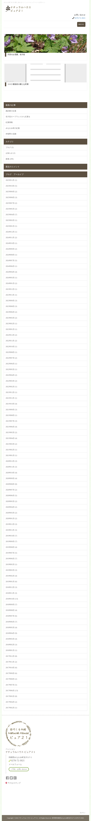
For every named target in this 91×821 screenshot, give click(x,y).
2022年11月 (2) (11, 341)
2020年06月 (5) (11, 495)
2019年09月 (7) (11, 541)
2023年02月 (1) (11, 324)
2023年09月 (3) (11, 301)
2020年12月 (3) (11, 461)
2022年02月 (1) (11, 387)
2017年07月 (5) (11, 685)
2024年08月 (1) (11, 255)
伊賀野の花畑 (11, 134)
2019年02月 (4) (11, 576)
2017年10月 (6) (11, 668)
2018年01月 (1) (11, 650)
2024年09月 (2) (11, 249)
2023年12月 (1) (11, 289)
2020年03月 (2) (11, 513)
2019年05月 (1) (11, 564)
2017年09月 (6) (11, 673)
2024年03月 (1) (11, 278)
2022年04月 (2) (11, 375)
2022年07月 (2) (11, 358)
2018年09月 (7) (11, 604)
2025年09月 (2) (11, 192)
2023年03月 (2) (11, 318)
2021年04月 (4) (11, 438)
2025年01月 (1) (11, 226)
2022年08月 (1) (11, 352)
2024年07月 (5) (11, 260)
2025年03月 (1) (11, 220)
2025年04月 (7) (11, 215)
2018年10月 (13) (12, 599)
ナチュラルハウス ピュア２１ (28, 818)
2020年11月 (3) (11, 467)
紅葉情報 (9, 122)
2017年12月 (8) (11, 656)
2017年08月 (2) (11, 679)
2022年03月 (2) (11, 381)
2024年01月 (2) (11, 283)
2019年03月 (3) (11, 570)
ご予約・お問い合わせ (19, 769)
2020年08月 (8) (11, 484)
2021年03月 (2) (11, 444)
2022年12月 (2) (11, 335)
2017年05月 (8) (11, 696)
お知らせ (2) (10, 153)
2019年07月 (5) (11, 553)
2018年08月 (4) (11, 610)
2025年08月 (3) (11, 197)
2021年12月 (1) (11, 392)
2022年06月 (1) (11, 364)
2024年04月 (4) (11, 272)
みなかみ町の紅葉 (13, 128)
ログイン (82, 812)
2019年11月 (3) (11, 530)
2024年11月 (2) (11, 237)
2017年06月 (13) (12, 691)
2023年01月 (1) (11, 329)
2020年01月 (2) (11, 518)
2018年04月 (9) (11, 633)
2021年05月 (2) (11, 432)
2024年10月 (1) (11, 243)
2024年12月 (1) (11, 232)
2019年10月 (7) (11, 536)
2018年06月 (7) (11, 622)
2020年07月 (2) (11, 490)
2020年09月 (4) (11, 478)
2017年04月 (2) (11, 702)
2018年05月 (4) (11, 627)
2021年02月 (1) (11, 450)
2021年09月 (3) (11, 410)
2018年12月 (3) (11, 587)
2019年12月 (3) (11, 524)
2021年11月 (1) (11, 398)
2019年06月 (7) (11, 559)
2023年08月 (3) (11, 306)
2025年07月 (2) (11, 203)
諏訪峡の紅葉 (11, 111)
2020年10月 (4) (11, 473)
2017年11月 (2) (11, 662)
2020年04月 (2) (11, 507)
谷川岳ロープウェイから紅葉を (18, 117)
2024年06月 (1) (11, 266)
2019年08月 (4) (11, 547)
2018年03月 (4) (11, 639)
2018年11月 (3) (11, 593)
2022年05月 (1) (11, 369)
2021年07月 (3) (11, 421)
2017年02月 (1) (11, 708)
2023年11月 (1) (11, 295)
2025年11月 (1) (11, 180)
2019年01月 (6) (11, 582)
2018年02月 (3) (11, 645)
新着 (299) (10, 159)
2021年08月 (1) (11, 415)
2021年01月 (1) (11, 455)
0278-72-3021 (80, 18)
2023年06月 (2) (11, 312)
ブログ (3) (10, 147)
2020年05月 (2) (11, 501)
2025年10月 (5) (11, 186)
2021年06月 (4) (11, 427)
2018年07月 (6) (11, 616)
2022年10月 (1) (11, 346)
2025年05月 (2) (11, 209)
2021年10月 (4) (11, 404)
